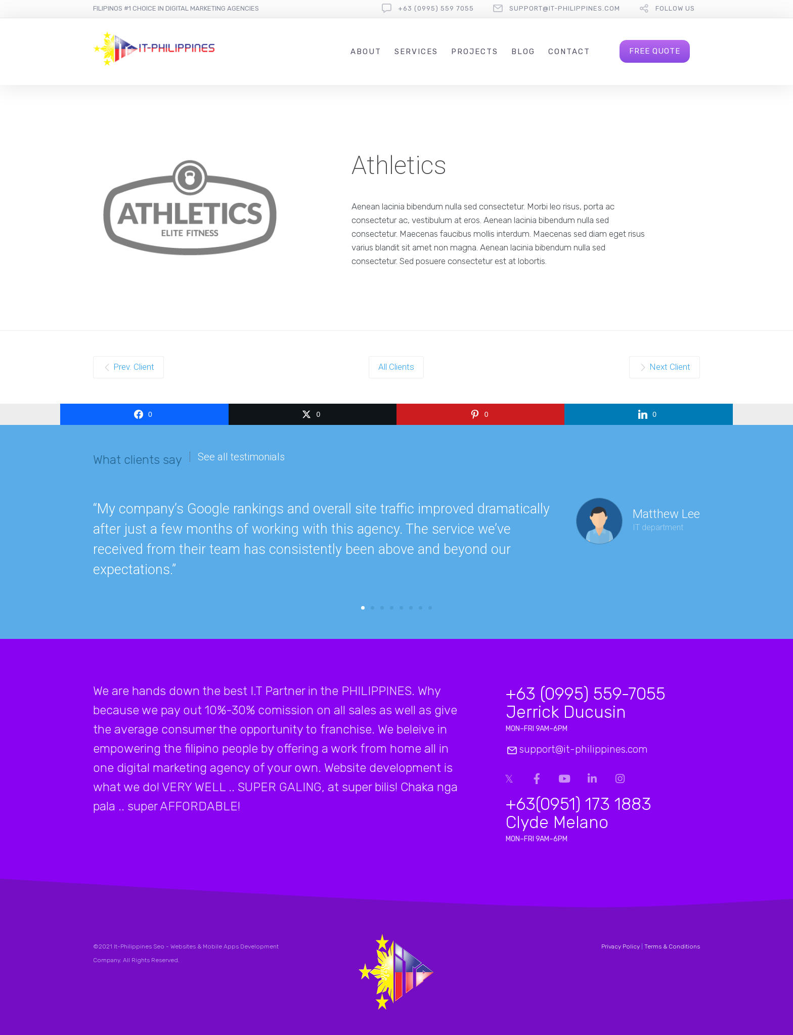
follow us (675, 8)
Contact (569, 51)
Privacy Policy (620, 946)
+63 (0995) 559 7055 (436, 8)
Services (416, 51)
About (365, 51)
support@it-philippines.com (564, 8)
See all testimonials (241, 457)
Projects (474, 51)
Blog (523, 51)
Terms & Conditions (672, 946)
